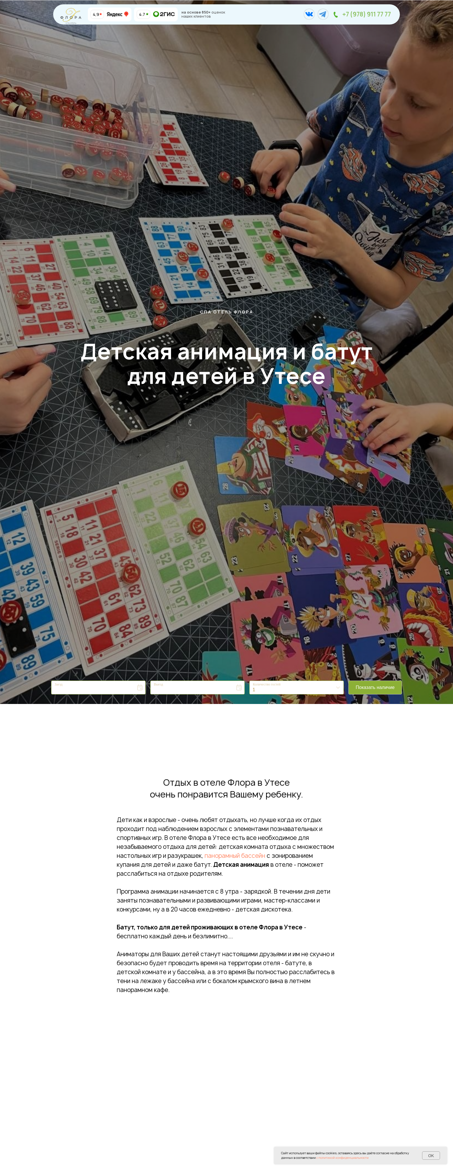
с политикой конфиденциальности (342, 1158)
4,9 (96, 14)
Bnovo (403, 702)
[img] (147, 14)
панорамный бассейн (235, 856)
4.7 (142, 14)
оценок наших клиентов (203, 14)
